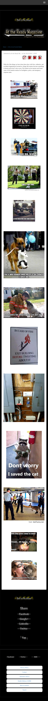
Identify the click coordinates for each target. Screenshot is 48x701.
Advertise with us (24, 676)
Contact (24, 672)
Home (4, 47)
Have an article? (24, 685)
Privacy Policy (24, 667)
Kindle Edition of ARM (24, 681)
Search (24, 690)
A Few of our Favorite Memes (15, 47)
